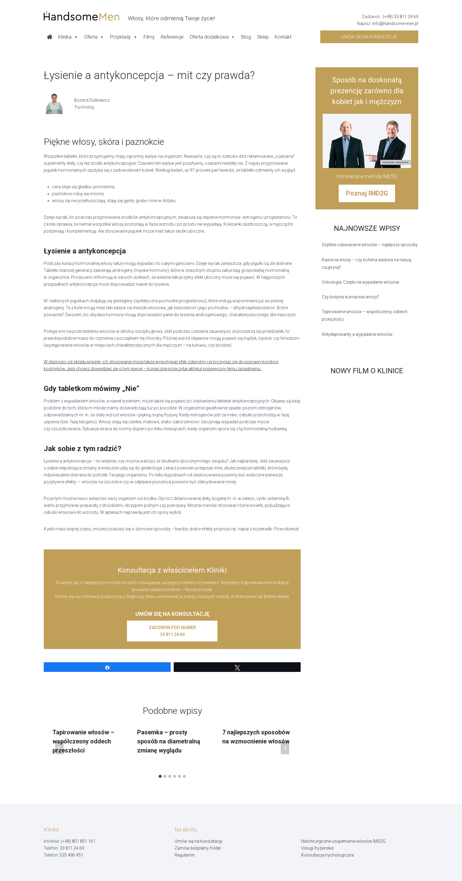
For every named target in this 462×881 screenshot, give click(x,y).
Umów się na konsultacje (369, 36)
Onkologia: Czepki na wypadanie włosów (360, 282)
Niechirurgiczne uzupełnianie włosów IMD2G (343, 841)
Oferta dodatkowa (212, 37)
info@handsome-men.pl (395, 23)
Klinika (68, 37)
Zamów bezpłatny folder (198, 848)
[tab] (160, 776)
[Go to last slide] (59, 748)
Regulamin (185, 855)
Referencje (172, 37)
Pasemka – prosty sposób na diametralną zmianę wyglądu (168, 741)
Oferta (94, 37)
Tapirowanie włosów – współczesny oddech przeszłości (83, 741)
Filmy (149, 37)
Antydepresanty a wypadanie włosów (357, 334)
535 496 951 (71, 855)
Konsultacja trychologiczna (327, 855)
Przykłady (124, 37)
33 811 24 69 (72, 848)
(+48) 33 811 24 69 (400, 16)
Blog (246, 37)
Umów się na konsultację (198, 841)
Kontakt (283, 37)
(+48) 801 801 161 (78, 841)
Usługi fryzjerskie (317, 848)
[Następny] (285, 748)
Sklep (263, 37)
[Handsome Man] (129, 16)
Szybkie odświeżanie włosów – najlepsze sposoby (370, 244)
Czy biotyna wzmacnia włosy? (350, 296)
